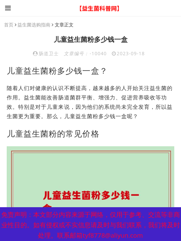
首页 (8, 24)
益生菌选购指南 (33, 24)
